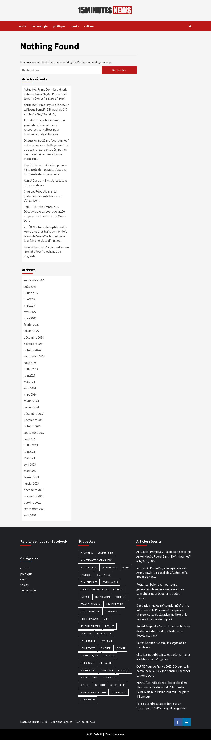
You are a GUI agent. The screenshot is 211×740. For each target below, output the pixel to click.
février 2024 (31, 401)
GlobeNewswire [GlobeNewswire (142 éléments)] (90, 618)
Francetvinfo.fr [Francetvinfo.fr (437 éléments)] (90, 611)
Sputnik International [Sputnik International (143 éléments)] (93, 692)
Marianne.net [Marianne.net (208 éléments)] (88, 670)
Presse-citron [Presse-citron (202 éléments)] (89, 677)
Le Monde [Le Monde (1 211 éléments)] (105, 648)
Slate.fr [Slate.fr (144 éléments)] (85, 685)
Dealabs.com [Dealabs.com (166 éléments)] (102, 596)
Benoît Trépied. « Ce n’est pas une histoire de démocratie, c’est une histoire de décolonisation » (45, 169)
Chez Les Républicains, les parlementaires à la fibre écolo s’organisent (43, 196)
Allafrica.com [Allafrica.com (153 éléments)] (89, 567)
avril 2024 (30, 388)
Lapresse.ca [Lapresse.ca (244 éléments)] (104, 633)
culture (89, 26)
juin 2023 (29, 452)
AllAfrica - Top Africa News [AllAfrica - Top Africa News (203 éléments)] (97, 560)
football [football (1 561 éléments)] (120, 596)
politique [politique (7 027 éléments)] (123, 670)
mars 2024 (30, 394)
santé (22, 26)
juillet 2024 (31, 369)
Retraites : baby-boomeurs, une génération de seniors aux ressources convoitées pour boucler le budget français (44, 127)
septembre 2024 (34, 356)
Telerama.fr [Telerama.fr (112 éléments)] (88, 699)
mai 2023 (29, 458)
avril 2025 (30, 312)
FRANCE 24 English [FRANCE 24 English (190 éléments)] (91, 604)
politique (59, 26)
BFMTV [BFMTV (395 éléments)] (125, 567)
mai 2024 (29, 382)
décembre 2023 (34, 414)
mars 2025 (30, 318)
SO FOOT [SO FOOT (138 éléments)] (100, 685)
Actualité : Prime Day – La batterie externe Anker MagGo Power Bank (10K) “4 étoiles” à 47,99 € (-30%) (45, 94)
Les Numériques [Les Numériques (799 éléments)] (90, 655)
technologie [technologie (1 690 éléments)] (118, 692)
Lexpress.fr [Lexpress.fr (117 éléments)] (87, 662)
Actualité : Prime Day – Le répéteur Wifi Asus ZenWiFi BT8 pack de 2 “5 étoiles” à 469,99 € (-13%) (46, 109)
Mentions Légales (61, 722)
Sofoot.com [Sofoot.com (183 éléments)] (117, 685)
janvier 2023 (31, 483)
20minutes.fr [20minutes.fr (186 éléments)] (105, 552)
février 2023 (31, 477)
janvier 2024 (31, 407)
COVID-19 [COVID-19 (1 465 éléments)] (118, 589)
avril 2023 (30, 464)
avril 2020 (30, 515)
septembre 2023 (34, 433)
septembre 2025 (34, 280)
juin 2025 (29, 299)
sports (74, 26)
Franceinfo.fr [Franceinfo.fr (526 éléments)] (114, 604)
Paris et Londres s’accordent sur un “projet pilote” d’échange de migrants (46, 251)
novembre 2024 (33, 344)
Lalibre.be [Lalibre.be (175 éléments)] (86, 633)
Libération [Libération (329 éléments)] (106, 662)
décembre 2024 (34, 337)
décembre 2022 (34, 490)
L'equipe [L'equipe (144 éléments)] (109, 626)
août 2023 (30, 439)
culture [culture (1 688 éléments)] (85, 596)
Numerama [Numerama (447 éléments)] (107, 670)
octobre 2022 (32, 503)
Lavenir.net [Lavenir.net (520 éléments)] (107, 640)
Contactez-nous (85, 722)
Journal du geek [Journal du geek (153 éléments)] (90, 626)
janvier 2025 (31, 331)
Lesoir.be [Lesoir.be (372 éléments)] (109, 655)
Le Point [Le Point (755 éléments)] (120, 648)
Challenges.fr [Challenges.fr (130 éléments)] (89, 582)
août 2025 (30, 287)
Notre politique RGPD (33, 722)
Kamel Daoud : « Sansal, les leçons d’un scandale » (45, 183)
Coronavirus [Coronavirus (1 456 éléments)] (110, 582)
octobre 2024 (32, 350)
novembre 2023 (33, 420)
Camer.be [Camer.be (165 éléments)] (86, 574)
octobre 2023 (32, 426)
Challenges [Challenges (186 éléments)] (103, 574)
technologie (39, 26)
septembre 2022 (34, 509)
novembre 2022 (33, 496)
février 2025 (31, 325)
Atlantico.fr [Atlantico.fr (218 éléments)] (109, 567)
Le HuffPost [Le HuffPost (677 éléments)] (88, 648)
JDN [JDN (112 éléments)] (106, 618)
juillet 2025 (31, 293)
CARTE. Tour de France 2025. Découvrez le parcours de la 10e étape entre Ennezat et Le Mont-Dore (45, 214)
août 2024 (30, 363)
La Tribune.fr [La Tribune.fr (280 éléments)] (88, 640)
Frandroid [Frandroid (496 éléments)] (111, 611)
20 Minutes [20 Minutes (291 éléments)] (87, 552)
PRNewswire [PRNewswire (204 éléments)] (110, 677)
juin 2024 (29, 376)
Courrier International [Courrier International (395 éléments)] (94, 589)
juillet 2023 (31, 445)
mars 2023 (30, 471)
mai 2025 (29, 306)
